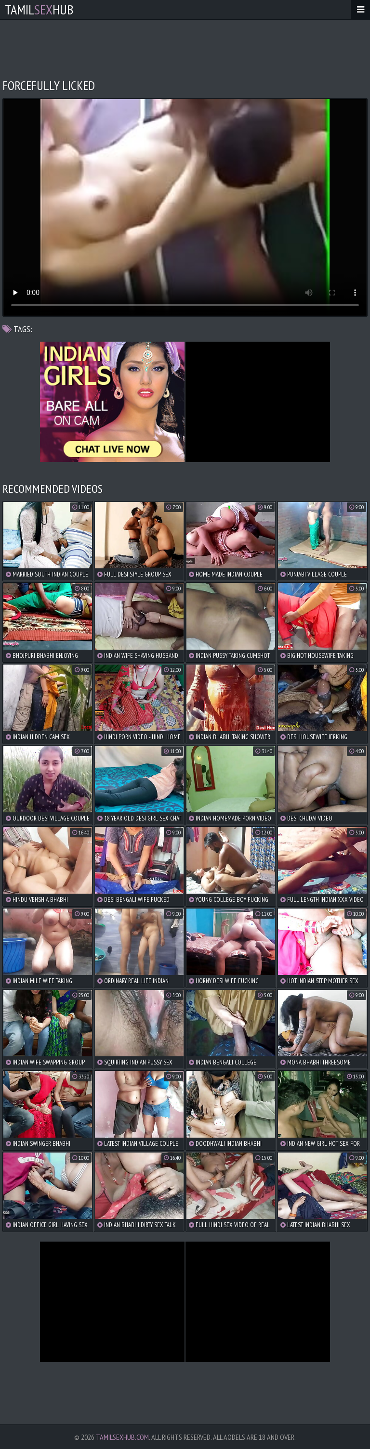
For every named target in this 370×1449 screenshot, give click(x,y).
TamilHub (39, 9)
